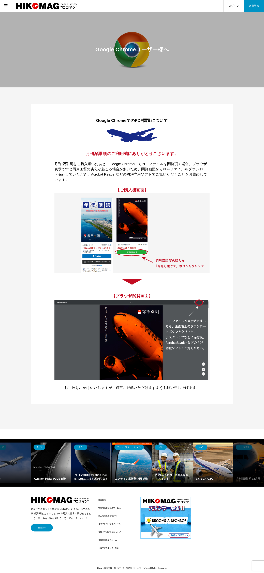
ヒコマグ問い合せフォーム (109, 524)
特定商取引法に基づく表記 (109, 508)
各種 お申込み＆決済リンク (109, 532)
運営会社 (102, 500)
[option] (51, 463)
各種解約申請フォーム (107, 540)
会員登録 (253, 5)
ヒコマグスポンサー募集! (108, 548)
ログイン (233, 5)
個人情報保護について (107, 516)
